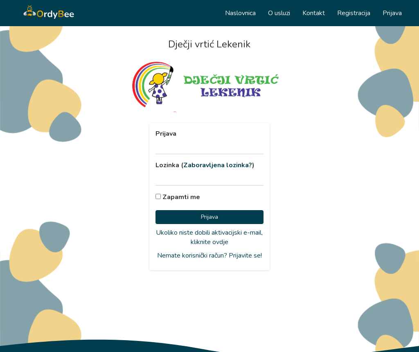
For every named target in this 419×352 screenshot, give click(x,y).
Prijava (392, 13)
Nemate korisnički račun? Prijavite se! (209, 255)
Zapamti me (177, 197)
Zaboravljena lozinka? (217, 165)
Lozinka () (205, 165)
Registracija (353, 13)
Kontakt (313, 13)
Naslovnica (240, 13)
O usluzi (279, 13)
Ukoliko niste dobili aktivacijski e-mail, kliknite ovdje (209, 237)
